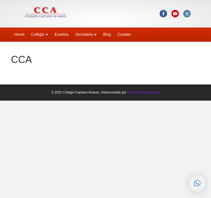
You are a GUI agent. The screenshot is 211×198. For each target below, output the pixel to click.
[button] (197, 183)
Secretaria (84, 34)
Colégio (37, 34)
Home (19, 34)
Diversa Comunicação (143, 92)
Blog (107, 34)
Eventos (62, 34)
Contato (124, 34)
